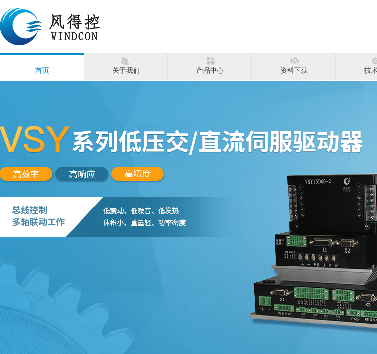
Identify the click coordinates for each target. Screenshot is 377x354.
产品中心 (210, 70)
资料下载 (294, 70)
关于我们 (126, 70)
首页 (42, 70)
